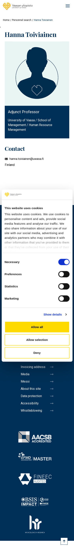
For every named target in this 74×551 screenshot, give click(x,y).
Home (6, 20)
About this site (31, 389)
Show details (53, 314)
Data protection (31, 396)
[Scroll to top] (64, 541)
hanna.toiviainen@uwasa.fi (26, 159)
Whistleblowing (31, 410)
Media (25, 374)
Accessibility (30, 403)
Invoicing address (33, 367)
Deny (37, 352)
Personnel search (21, 20)
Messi (25, 381)
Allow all (37, 327)
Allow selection (37, 339)
